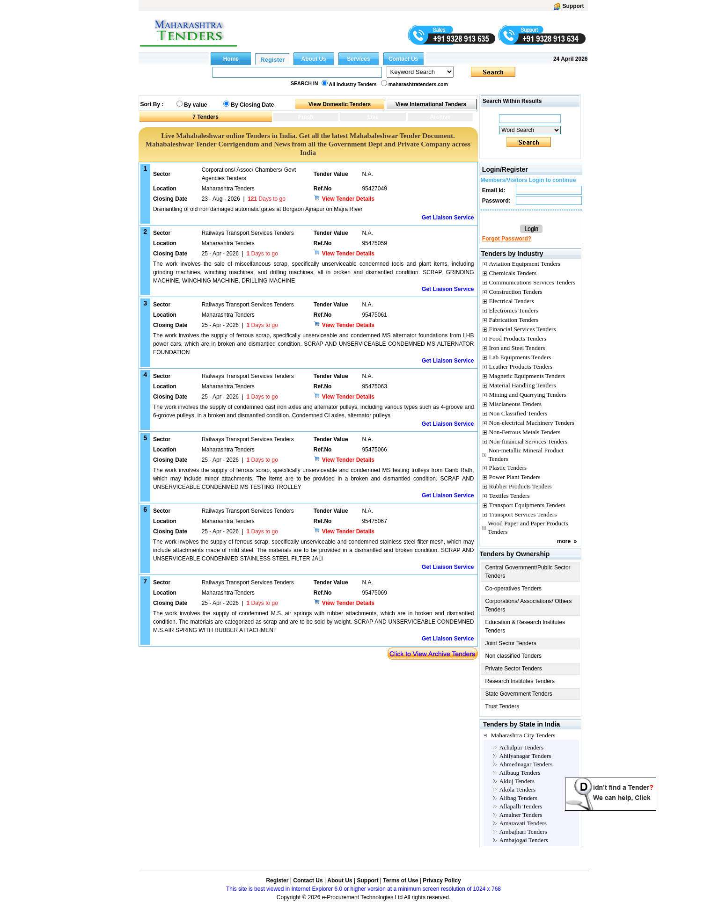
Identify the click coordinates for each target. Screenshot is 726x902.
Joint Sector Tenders (510, 643)
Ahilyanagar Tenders (525, 755)
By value (195, 105)
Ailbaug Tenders (520, 772)
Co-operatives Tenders (513, 588)
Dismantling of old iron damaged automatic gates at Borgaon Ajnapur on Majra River (258, 209)
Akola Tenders (517, 789)
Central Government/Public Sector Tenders (528, 571)
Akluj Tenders (517, 781)
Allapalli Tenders (521, 806)
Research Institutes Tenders (520, 681)
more (564, 541)
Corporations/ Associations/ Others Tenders (528, 605)
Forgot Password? (506, 238)
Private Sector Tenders (513, 668)
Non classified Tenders (513, 656)
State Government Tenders (518, 694)
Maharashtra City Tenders (523, 735)
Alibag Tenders (518, 797)
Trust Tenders (502, 706)
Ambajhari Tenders (523, 831)
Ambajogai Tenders (523, 840)
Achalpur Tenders (521, 747)
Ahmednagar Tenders (526, 764)
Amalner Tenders (521, 814)
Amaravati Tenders (523, 823)
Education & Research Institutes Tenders (525, 626)
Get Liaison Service (448, 217)
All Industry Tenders (353, 84)
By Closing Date (252, 105)
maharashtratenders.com (418, 84)
